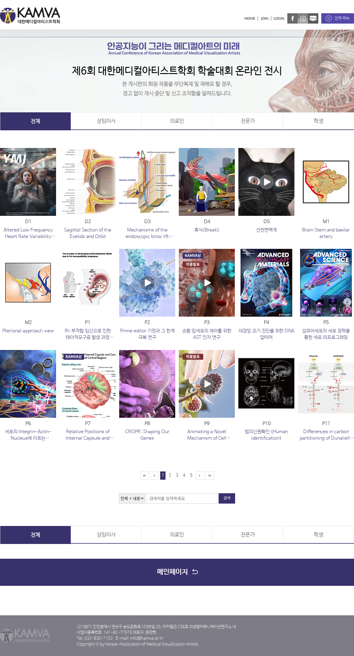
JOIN (264, 18)
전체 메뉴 (342, 18)
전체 (35, 121)
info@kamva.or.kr (146, 638)
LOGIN (279, 18)
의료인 (177, 121)
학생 (318, 121)
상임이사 (106, 121)
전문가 (248, 121)
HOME (250, 18)
